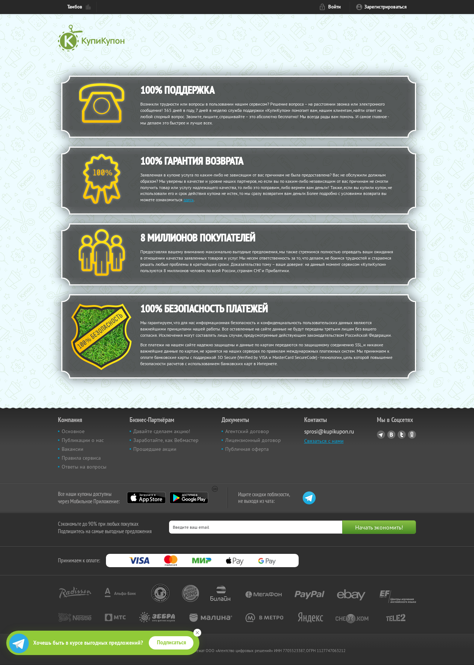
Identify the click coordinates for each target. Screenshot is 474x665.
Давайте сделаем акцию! (161, 431)
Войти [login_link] (334, 7)
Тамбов (74, 7)
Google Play (188, 498)
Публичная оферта (247, 449)
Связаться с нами (324, 441)
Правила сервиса (81, 458)
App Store (146, 498)
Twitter (402, 435)
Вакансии (72, 449)
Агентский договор (247, 431)
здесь (188, 199)
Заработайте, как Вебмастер (166, 440)
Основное (73, 431)
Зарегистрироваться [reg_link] (385, 7)
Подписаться (171, 642)
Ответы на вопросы (84, 466)
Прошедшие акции (154, 449)
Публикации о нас (83, 440)
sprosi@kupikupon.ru (329, 431)
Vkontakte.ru (391, 435)
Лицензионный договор (253, 440)
